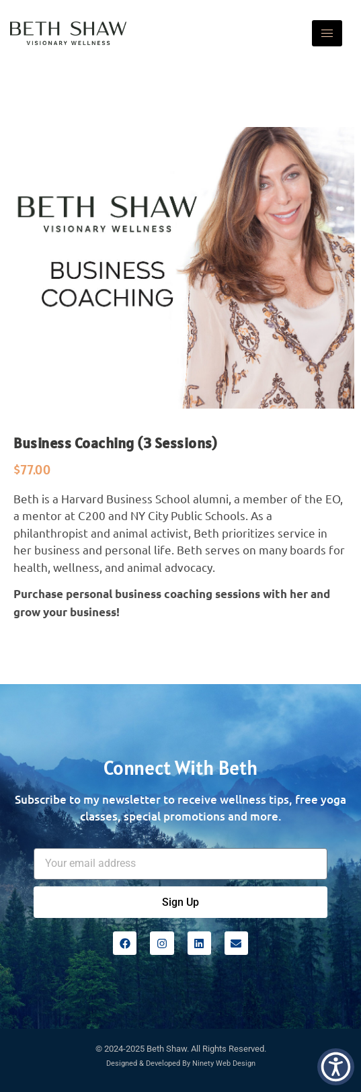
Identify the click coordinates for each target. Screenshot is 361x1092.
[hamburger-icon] (327, 33)
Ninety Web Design (223, 1063)
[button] (335, 1066)
